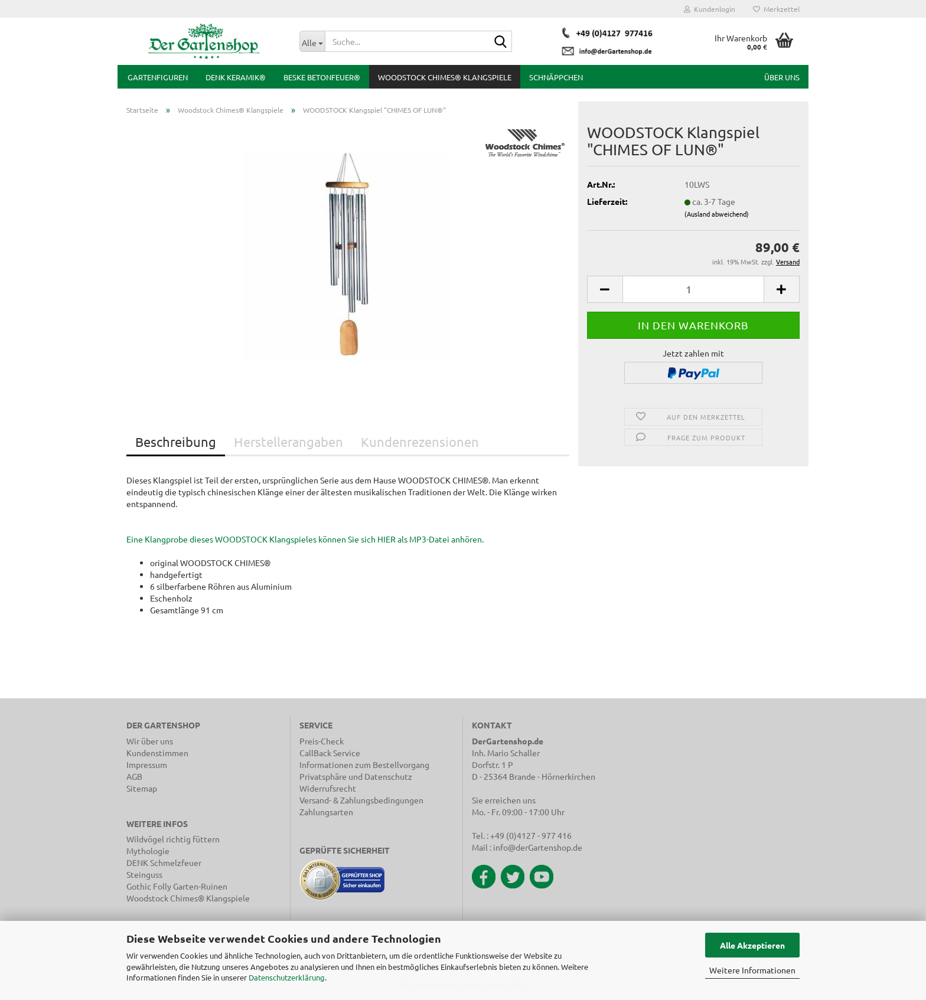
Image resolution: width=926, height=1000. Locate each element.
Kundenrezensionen (420, 441)
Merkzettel (776, 9)
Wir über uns (149, 741)
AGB (134, 776)
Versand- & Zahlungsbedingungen (361, 800)
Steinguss (144, 874)
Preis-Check (321, 741)
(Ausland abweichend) (716, 213)
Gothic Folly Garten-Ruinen (176, 886)
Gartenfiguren (158, 77)
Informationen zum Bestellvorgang (364, 764)
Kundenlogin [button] (709, 9)
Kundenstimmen (157, 752)
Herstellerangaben (288, 441)
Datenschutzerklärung (287, 977)
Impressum (146, 764)
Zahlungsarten (326, 811)
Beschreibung (175, 441)
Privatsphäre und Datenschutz (355, 776)
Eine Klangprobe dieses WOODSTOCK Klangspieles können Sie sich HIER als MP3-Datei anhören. (305, 539)
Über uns (782, 77)
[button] (604, 289)
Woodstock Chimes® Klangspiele (444, 77)
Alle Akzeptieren (752, 945)
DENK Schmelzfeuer (163, 862)
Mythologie (147, 850)
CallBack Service (329, 752)
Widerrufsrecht (327, 788)
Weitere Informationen (752, 970)
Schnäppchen (556, 77)
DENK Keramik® (236, 77)
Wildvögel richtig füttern (173, 839)
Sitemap (141, 788)
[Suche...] (312, 41)
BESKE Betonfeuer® (321, 77)
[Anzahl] (693, 289)
